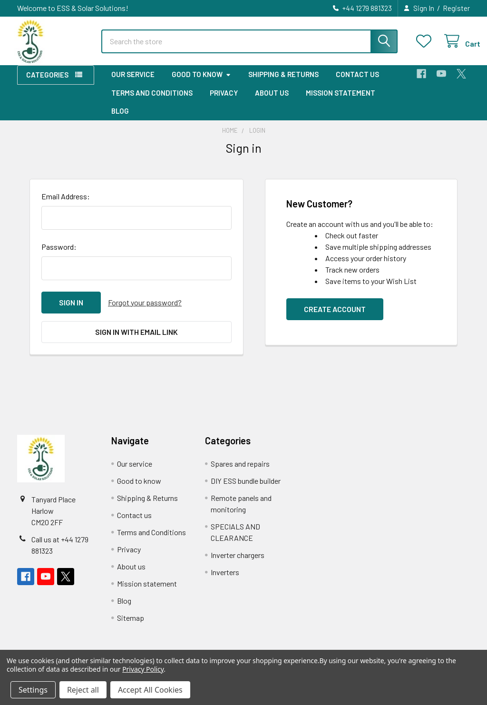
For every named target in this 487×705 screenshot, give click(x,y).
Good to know (201, 82)
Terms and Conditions (152, 100)
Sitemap (130, 625)
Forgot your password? (145, 309)
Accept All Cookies (150, 690)
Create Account (335, 316)
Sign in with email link (136, 339)
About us (272, 100)
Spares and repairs (240, 471)
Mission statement (340, 100)
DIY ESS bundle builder (246, 488)
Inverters (225, 579)
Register (456, 8)
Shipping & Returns (283, 82)
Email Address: (65, 203)
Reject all (83, 690)
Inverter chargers (237, 562)
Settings (33, 690)
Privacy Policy (143, 669)
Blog (120, 119)
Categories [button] (47, 82)
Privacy (224, 100)
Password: (59, 254)
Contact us (357, 82)
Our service (133, 82)
